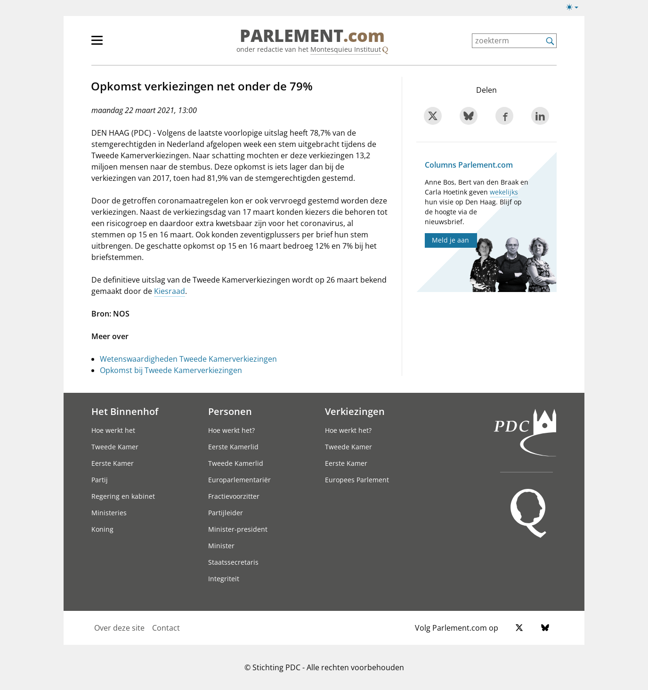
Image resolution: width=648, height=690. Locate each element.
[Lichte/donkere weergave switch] (575, 7)
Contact (166, 628)
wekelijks (504, 191)
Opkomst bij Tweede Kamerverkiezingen (171, 370)
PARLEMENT (312, 35)
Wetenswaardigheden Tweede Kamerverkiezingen (188, 359)
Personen (230, 411)
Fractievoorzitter (233, 496)
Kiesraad (169, 291)
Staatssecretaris (233, 562)
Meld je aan (450, 239)
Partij (99, 479)
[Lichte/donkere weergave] (575, 9)
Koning (102, 529)
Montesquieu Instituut (345, 49)
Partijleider (225, 512)
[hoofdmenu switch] (97, 44)
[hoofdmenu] (127, 44)
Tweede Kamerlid (235, 463)
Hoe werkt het (113, 430)
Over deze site (119, 628)
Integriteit (223, 578)
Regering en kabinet (123, 496)
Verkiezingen (355, 411)
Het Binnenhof (124, 411)
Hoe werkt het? (231, 430)
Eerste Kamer (112, 463)
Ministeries (109, 512)
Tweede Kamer (114, 446)
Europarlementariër (239, 479)
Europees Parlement (357, 479)
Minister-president (237, 529)
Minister (221, 545)
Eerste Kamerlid (233, 446)
